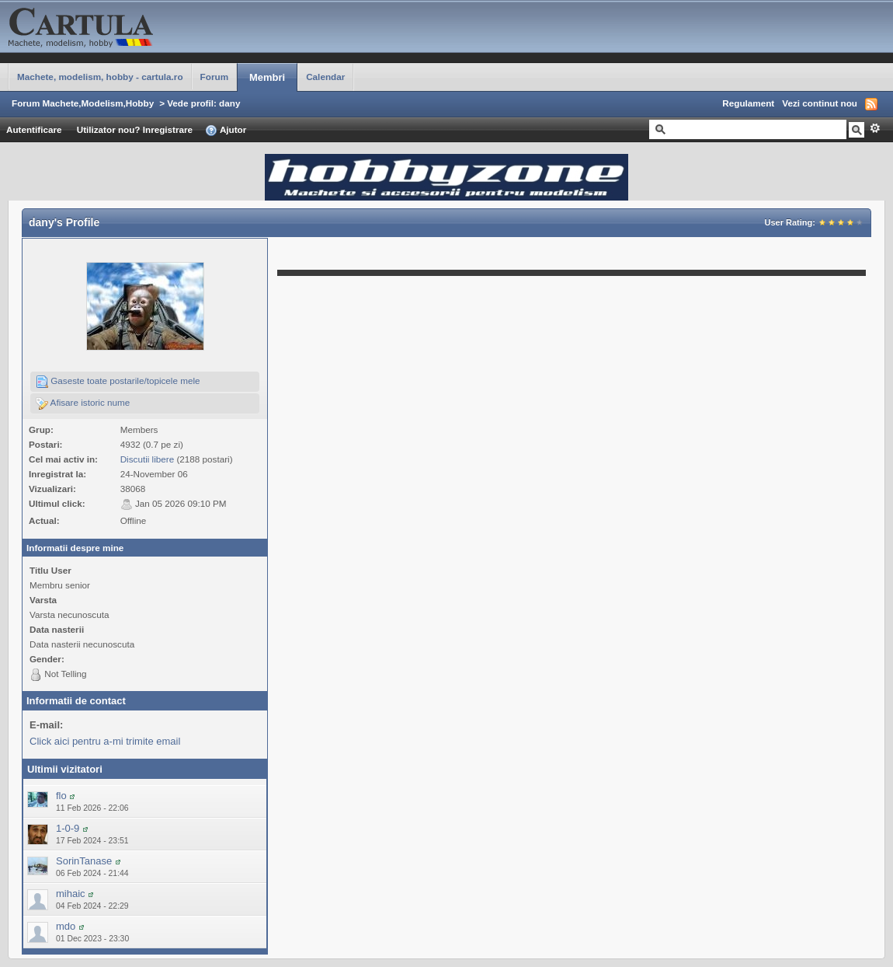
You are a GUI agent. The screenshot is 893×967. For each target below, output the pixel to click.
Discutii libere (147, 459)
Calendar (325, 77)
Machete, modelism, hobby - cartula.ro (100, 77)
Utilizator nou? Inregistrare (135, 129)
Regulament (748, 103)
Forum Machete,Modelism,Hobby (83, 103)
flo (61, 795)
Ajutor (225, 130)
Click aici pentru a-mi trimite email (105, 741)
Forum (214, 77)
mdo (65, 926)
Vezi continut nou (819, 103)
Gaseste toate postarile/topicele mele (118, 381)
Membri (267, 77)
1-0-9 (67, 828)
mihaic (70, 893)
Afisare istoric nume (83, 403)
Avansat (874, 128)
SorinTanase (84, 861)
